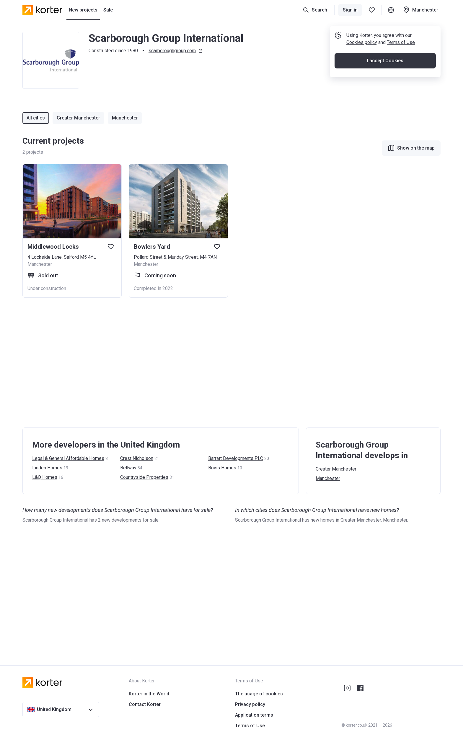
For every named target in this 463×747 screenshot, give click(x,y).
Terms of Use (401, 42)
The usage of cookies (259, 694)
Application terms (254, 715)
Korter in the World (149, 694)
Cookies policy (361, 42)
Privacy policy (250, 704)
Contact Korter (145, 704)
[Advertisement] (199, 362)
